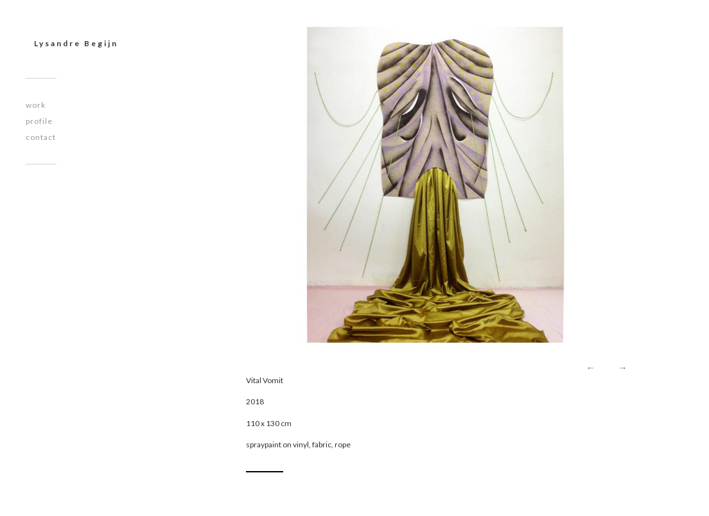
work (36, 105)
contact (41, 137)
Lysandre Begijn (76, 43)
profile (39, 121)
